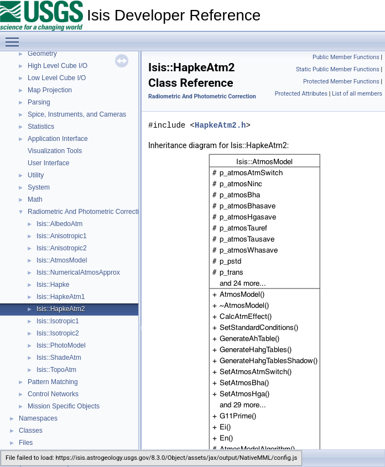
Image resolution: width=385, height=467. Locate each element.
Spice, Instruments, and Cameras (77, 114)
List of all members (357, 93)
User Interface (48, 163)
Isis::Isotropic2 (58, 333)
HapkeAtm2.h (220, 125)
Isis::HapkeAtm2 (61, 309)
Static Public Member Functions (337, 69)
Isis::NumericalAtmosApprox (78, 272)
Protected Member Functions (341, 81)
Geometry (42, 53)
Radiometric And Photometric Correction (87, 212)
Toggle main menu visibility (15, 37)
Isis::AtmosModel (62, 260)
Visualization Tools (55, 151)
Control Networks (53, 394)
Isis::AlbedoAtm (59, 224)
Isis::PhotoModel (61, 345)
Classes (31, 430)
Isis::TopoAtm (56, 370)
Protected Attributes (301, 93)
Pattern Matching (53, 382)
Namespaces (38, 418)
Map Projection (50, 90)
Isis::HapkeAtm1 (61, 297)
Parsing (39, 102)
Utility (36, 175)
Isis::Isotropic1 (58, 321)
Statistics (41, 126)
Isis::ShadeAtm (59, 357)
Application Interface (58, 139)
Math (35, 199)
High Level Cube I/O (57, 66)
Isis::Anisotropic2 (62, 248)
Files (26, 443)
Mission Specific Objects (64, 406)
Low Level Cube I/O (57, 78)
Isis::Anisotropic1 (62, 236)
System (39, 187)
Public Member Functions (346, 57)
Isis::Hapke (53, 284)
